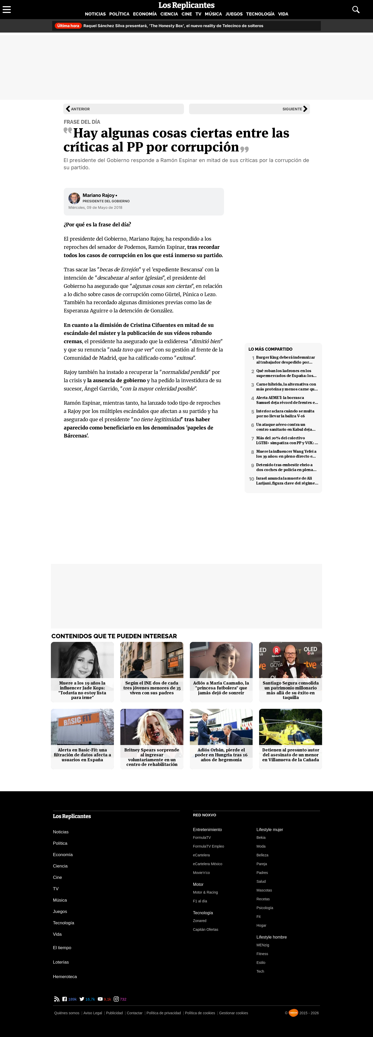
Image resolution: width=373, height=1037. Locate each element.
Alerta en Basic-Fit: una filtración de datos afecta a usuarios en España (82, 755)
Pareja (262, 864)
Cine (187, 14)
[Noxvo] (293, 1013)
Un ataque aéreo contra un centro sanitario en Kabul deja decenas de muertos (284, 427)
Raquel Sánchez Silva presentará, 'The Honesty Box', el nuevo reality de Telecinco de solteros (159, 26)
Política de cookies (200, 1013)
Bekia (261, 837)
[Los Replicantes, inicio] (187, 6)
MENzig (263, 945)
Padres (262, 873)
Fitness (262, 954)
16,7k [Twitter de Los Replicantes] (89, 999)
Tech (260, 971)
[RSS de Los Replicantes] (56, 999)
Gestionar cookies (233, 1013)
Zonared (199, 921)
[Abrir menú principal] (7, 9)
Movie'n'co (201, 873)
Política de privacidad (163, 1013)
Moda (261, 846)
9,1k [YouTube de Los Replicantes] (107, 999)
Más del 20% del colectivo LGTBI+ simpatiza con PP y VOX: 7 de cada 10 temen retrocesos (286, 440)
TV (198, 14)
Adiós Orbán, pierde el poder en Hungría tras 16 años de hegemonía (221, 755)
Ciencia (169, 14)
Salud (261, 881)
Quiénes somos (66, 1013)
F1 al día (200, 901)
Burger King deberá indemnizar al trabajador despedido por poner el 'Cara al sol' (285, 360)
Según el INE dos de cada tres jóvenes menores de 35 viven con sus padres (152, 688)
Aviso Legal (92, 1013)
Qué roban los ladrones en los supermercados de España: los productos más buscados (284, 373)
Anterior (80, 109)
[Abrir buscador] (356, 9)
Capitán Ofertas (205, 929)
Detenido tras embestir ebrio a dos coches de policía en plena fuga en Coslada (284, 467)
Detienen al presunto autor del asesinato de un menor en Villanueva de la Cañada (290, 755)
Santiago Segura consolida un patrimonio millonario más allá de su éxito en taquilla (291, 690)
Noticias (95, 14)
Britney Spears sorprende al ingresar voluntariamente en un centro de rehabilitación (151, 757)
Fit (259, 917)
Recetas (263, 899)
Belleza (262, 855)
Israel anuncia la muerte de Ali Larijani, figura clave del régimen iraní (286, 481)
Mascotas (264, 890)
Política (119, 14)
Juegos (234, 14)
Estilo (261, 963)
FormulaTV (202, 837)
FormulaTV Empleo (208, 846)
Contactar (135, 1013)
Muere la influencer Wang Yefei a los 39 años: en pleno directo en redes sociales (286, 454)
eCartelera (201, 855)
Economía (145, 14)
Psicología (265, 908)
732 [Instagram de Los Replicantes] (122, 999)
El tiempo (62, 947)
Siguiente (292, 109)
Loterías (61, 962)
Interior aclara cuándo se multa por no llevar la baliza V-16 (285, 413)
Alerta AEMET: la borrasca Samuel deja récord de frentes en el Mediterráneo (286, 400)
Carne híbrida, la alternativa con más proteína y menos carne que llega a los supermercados (286, 386)
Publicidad (114, 1013)
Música (213, 14)
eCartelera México (207, 864)
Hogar (261, 925)
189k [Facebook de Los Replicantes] (72, 999)
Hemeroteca (65, 976)
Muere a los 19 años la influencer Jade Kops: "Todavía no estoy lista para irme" (82, 690)
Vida (283, 14)
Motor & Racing (205, 892)
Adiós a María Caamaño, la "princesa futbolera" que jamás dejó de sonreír (221, 688)
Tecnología (260, 14)
